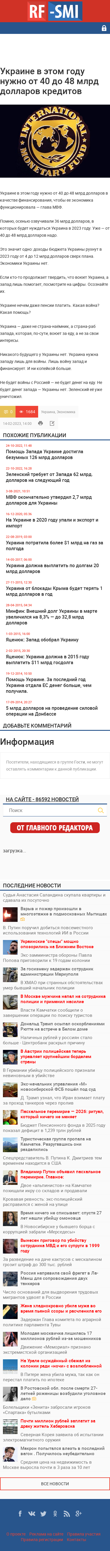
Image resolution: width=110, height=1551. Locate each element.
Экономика (66, 411)
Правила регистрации (42, 1539)
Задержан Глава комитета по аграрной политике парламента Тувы (52, 1322)
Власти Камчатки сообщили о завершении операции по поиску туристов (47, 1012)
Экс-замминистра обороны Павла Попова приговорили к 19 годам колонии (47, 957)
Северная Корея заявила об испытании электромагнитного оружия (53, 1437)
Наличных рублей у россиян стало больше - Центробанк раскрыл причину (47, 1040)
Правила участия (84, 1534)
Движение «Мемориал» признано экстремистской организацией (47, 1349)
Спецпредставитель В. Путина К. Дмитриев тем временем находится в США (52, 1160)
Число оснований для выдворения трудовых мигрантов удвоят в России (50, 1294)
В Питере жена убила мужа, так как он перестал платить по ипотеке (51, 1377)
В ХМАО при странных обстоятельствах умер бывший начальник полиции (53, 985)
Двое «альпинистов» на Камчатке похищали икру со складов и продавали (47, 1188)
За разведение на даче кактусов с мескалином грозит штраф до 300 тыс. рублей (52, 1261)
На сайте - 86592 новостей (42, 799)
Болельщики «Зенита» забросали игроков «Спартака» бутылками (47, 1409)
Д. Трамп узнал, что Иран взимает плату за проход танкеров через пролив (54, 1100)
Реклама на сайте (46, 1534)
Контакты (76, 1539)
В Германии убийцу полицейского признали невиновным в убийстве (49, 1072)
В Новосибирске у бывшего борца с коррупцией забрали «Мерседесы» (49, 1229)
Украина (48, 411)
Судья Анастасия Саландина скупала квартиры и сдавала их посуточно (54, 897)
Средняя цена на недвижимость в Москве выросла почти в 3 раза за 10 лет (47, 1464)
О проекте (16, 1534)
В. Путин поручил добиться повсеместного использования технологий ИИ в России (48, 930)
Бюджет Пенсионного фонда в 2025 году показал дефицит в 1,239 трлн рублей (54, 1127)
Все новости (55, 1483)
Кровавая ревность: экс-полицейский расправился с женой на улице (42, 1201)
